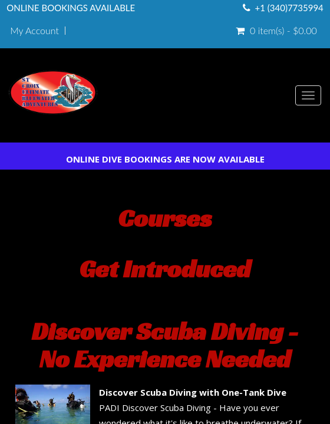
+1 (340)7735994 (289, 7)
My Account (34, 30)
